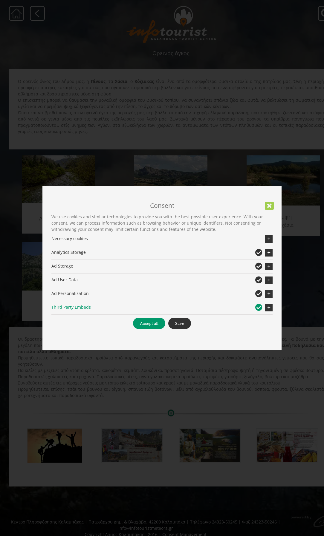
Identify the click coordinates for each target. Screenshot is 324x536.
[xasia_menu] (169, 157)
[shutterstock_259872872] (54, 446)
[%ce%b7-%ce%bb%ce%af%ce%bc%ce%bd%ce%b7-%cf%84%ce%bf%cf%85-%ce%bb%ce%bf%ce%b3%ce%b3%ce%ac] (281, 157)
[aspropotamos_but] (58, 157)
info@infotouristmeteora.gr (144, 528)
